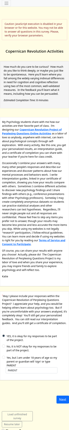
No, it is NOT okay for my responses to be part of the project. (31, 348)
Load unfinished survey (17, 416)
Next (62, 399)
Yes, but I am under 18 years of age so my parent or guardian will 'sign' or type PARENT (32, 361)
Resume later (12, 424)
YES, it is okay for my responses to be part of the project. (32, 338)
